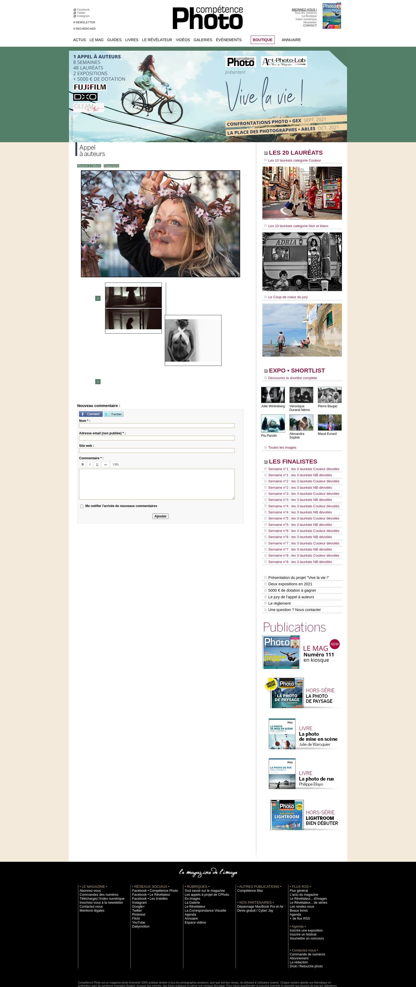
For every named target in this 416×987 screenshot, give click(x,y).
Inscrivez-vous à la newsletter (98, 873)
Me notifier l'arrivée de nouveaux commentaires (121, 423)
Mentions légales (90, 881)
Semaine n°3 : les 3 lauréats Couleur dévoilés (298, 483)
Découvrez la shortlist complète (288, 375)
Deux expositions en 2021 (287, 559)
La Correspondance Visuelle (202, 881)
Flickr (135, 889)
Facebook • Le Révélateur (148, 865)
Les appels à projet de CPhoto (204, 865)
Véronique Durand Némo (299, 405)
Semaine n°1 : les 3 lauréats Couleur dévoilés (298, 463)
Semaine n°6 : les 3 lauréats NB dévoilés (295, 518)
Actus (79, 40)
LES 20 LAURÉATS (300, 153)
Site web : (86, 363)
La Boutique (309, 16)
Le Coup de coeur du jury (284, 295)
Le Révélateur (157, 40)
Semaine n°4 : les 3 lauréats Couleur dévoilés (298, 493)
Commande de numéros (305, 925)
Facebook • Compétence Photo (151, 861)
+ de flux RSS (298, 889)
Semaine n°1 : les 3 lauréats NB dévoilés (295, 468)
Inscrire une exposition (304, 901)
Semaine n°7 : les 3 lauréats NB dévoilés (295, 528)
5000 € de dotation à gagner (289, 564)
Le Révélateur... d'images (306, 869)
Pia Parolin (268, 432)
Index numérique (306, 19)
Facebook (84, 9)
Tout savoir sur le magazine (202, 861)
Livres (131, 40)
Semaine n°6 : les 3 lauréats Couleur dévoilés (298, 513)
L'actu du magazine (302, 865)
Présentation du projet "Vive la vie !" (295, 553)
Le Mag (96, 40)
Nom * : (84, 338)
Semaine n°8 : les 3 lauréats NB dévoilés (295, 538)
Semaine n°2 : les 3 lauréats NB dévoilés (295, 478)
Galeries (203, 40)
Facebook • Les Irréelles (147, 869)
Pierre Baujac (327, 403)
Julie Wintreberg (272, 403)
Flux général (297, 861)
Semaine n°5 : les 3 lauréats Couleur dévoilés (298, 503)
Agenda (189, 885)
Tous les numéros (305, 12)
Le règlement (277, 576)
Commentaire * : (91, 375)
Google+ (137, 877)
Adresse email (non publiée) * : (102, 350)
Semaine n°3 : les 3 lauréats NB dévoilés (295, 488)
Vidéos (183, 40)
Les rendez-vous (300, 877)
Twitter (82, 12)
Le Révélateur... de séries (306, 873)
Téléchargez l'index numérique (99, 869)
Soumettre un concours (304, 909)
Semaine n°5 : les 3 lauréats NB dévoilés (295, 508)
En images (191, 869)
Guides (114, 40)
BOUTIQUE (262, 40)
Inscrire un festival (301, 905)
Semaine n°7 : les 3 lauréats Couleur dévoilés (298, 523)
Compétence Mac (248, 861)
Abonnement (298, 929)
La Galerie (191, 873)
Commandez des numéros (96, 865)
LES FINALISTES (296, 456)
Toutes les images (279, 442)
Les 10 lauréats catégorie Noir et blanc (293, 225)
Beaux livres (297, 881)
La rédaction (297, 933)
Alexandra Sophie (302, 430)
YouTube (137, 893)
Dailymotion (139, 897)
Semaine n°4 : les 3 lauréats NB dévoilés (295, 498)
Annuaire (291, 40)
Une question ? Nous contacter (291, 581)
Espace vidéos (194, 893)
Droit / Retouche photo (304, 937)
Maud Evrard (327, 430)
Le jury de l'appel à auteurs (288, 570)
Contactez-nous (89, 877)
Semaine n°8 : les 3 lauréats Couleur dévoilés (298, 533)
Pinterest (137, 885)
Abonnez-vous (89, 861)
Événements (228, 40)
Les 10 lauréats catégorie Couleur (290, 160)
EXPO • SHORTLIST (301, 368)
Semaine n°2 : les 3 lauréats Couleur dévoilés (298, 473)
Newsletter (310, 22)
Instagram (84, 16)
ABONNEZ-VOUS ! (304, 9)
